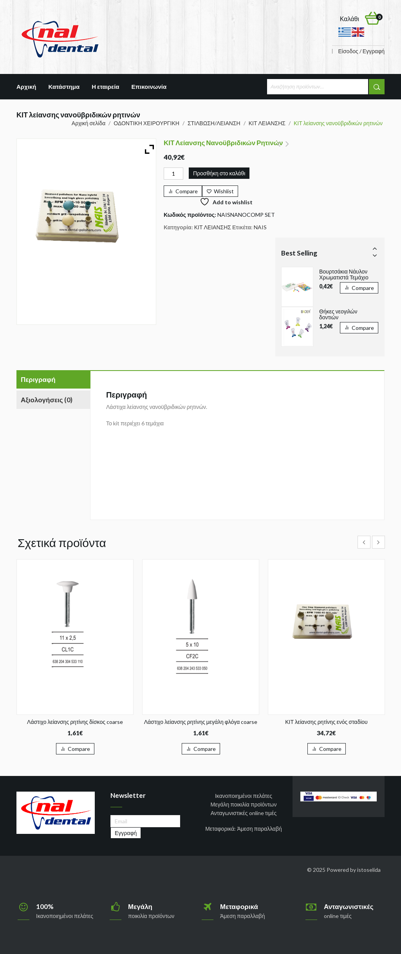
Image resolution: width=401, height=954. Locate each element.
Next (375, 255)
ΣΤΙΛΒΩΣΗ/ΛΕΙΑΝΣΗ (214, 123)
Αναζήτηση (377, 86)
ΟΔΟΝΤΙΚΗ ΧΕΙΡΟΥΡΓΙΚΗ (146, 123)
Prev (375, 248)
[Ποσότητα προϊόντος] (173, 173)
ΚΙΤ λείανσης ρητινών (287, 148)
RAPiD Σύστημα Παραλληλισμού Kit (278, 148)
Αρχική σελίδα (88, 123)
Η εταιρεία (105, 86)
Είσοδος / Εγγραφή (361, 51)
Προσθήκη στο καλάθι (219, 173)
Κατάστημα (63, 86)
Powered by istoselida (354, 869)
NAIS (260, 227)
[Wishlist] (220, 191)
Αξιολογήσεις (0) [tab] (46, 400)
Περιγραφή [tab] (38, 379)
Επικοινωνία (149, 86)
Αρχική (26, 86)
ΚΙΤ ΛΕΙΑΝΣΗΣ (267, 123)
